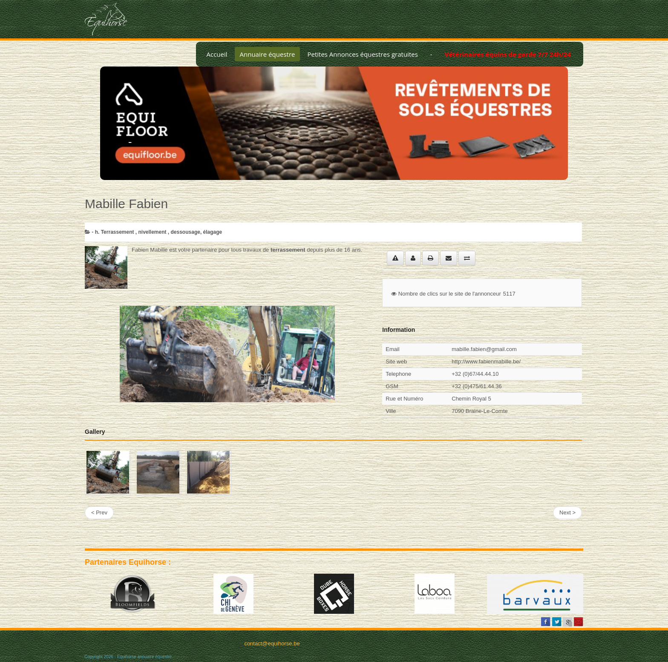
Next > (567, 512)
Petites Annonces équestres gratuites (362, 54)
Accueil (216, 54)
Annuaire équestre (267, 54)
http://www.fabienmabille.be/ (486, 361)
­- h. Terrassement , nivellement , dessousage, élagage (157, 232)
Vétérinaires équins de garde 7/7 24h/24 (508, 54)
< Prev (99, 512)
